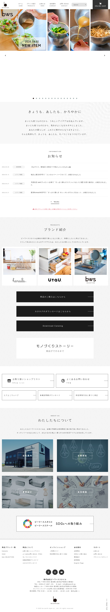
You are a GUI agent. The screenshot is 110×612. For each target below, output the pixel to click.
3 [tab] (39, 98)
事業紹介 (77, 557)
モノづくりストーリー (30, 557)
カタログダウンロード (30, 563)
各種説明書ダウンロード (30, 560)
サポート (97, 547)
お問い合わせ (98, 554)
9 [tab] (58, 98)
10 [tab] (61, 98)
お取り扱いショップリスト (31, 551)
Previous (5, 55)
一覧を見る (56, 202)
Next (105, 55)
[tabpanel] (55, 30)
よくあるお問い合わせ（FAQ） (33, 554)
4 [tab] (42, 98)
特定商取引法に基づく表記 (58, 554)
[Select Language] (79, 5)
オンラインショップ (58, 547)
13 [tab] (70, 98)
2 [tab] (36, 98)
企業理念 (77, 551)
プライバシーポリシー (101, 557)
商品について (28, 547)
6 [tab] (48, 98)
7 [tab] (51, 98)
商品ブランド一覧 (9, 547)
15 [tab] (76, 98)
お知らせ (96, 551)
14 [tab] (73, 98)
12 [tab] (67, 98)
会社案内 (77, 547)
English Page (79, 563)
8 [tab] (55, 98)
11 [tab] (64, 98)
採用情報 (77, 560)
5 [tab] (45, 98)
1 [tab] (33, 98)
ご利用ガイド (54, 551)
